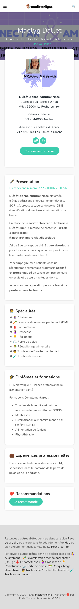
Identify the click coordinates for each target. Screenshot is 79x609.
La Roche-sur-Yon (58, 547)
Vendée (65, 543)
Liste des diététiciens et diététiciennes (47, 39)
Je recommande (26, 502)
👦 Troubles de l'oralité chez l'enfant (44, 570)
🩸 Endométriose (27, 562)
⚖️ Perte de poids (34, 566)
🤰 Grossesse (50, 562)
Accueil (10, 39)
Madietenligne (43, 595)
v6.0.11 (56, 598)
